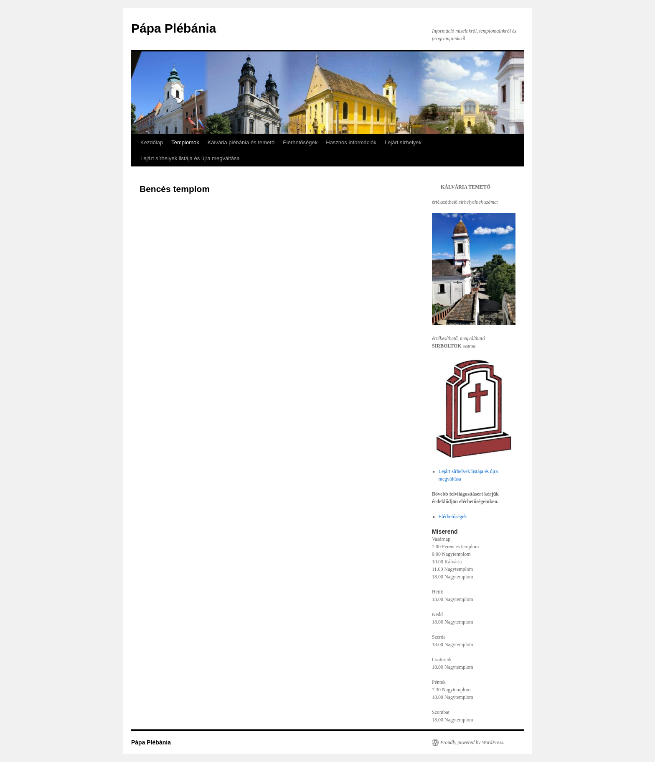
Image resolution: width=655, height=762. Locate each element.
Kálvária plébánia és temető (241, 142)
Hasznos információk (351, 142)
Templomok (185, 142)
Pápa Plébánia (173, 28)
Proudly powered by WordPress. (472, 742)
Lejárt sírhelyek (403, 142)
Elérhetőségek (300, 142)
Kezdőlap (151, 142)
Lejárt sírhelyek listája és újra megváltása (190, 158)
